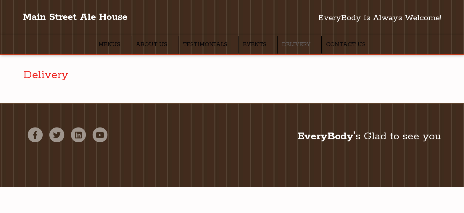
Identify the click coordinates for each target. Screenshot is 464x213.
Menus (109, 44)
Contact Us (345, 44)
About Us (151, 44)
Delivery (296, 44)
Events (254, 44)
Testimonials (205, 44)
